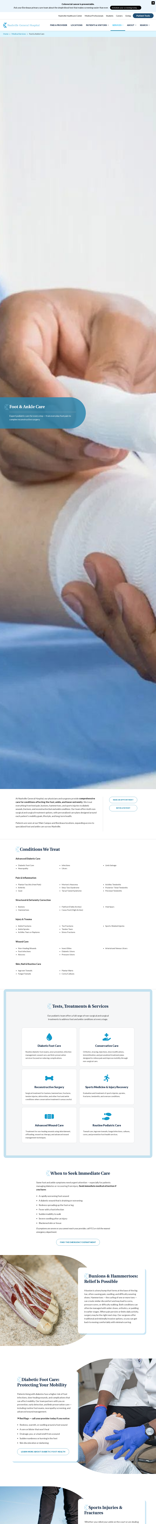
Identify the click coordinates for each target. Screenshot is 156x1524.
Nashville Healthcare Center (70, 16)
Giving (128, 16)
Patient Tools (143, 15)
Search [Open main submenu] (144, 25)
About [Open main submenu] (131, 25)
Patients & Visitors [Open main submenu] (96, 25)
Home (5, 34)
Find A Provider (58, 25)
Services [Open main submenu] (117, 25)
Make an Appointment (123, 800)
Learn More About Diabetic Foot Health (43, 1452)
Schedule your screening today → (125, 7)
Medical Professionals (94, 16)
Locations (76, 25)
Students (109, 16)
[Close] (153, 3)
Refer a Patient (123, 808)
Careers (119, 16)
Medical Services (19, 34)
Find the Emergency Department (78, 1242)
